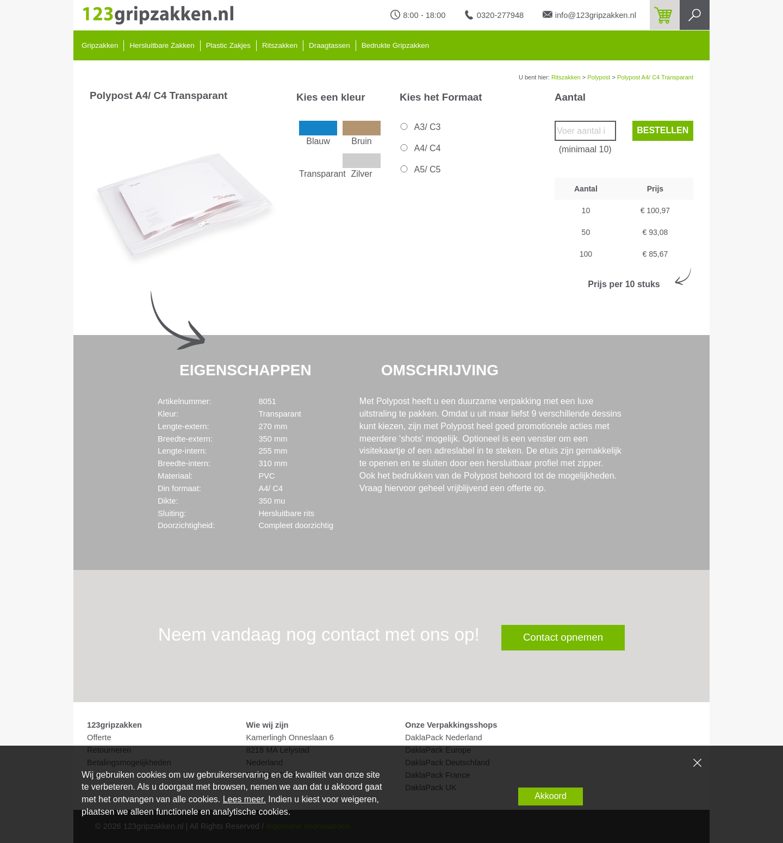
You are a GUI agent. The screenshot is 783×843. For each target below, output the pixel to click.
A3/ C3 (419, 127)
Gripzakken (100, 45)
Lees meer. (244, 799)
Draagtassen (329, 45)
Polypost (598, 77)
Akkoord (551, 796)
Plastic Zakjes (228, 45)
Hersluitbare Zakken (161, 45)
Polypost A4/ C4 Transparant (655, 77)
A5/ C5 (419, 169)
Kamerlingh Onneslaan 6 (290, 737)
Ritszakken (279, 45)
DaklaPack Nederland (443, 737)
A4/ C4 (419, 148)
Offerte (99, 737)
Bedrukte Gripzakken (395, 45)
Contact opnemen (563, 637)
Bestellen (662, 130)
